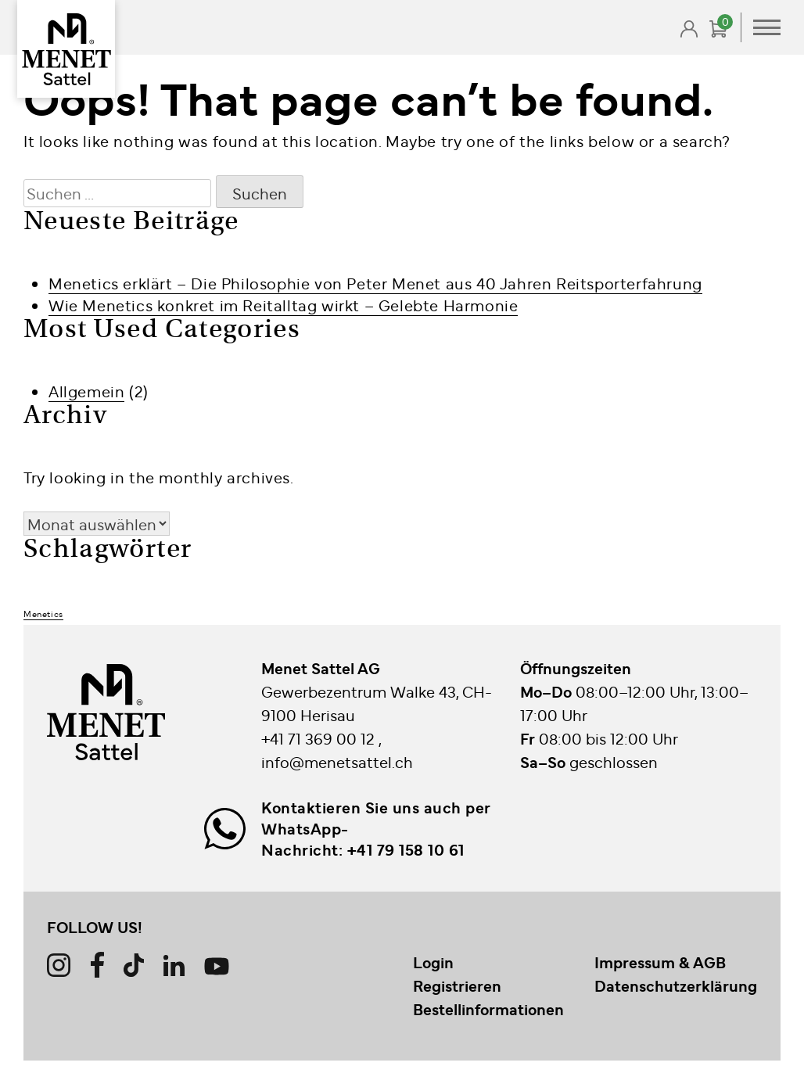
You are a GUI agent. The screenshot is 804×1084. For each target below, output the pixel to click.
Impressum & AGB (660, 962)
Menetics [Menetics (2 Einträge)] (43, 613)
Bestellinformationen (488, 1009)
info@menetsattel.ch (337, 761)
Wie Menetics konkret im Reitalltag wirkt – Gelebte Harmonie (283, 304)
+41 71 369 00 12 (320, 737)
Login (433, 962)
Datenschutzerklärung (675, 985)
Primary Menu (767, 27)
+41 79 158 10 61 (406, 849)
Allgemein (86, 390)
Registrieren (457, 985)
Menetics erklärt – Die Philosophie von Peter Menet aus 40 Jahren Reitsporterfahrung (375, 282)
